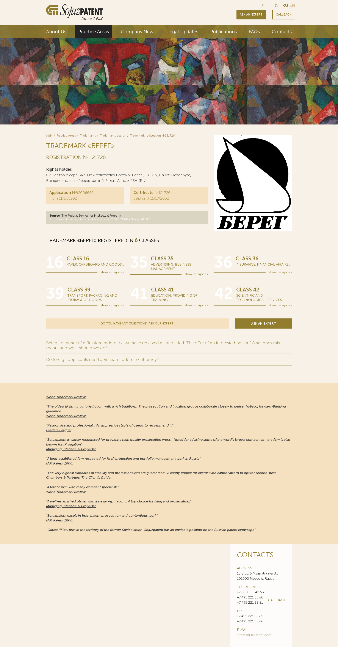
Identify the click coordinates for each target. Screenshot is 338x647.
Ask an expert (251, 14)
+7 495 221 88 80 (250, 597)
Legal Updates (182, 32)
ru (285, 5)
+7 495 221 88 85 (250, 616)
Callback (283, 14)
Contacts (282, 32)
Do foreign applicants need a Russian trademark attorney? (102, 359)
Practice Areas (93, 32)
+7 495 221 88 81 (250, 602)
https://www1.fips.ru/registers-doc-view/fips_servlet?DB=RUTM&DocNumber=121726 (99, 219)
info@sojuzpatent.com (254, 635)
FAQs (254, 32)
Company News (138, 32)
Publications (223, 32)
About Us (56, 32)
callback (276, 600)
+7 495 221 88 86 (250, 621)
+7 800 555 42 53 (250, 592)
